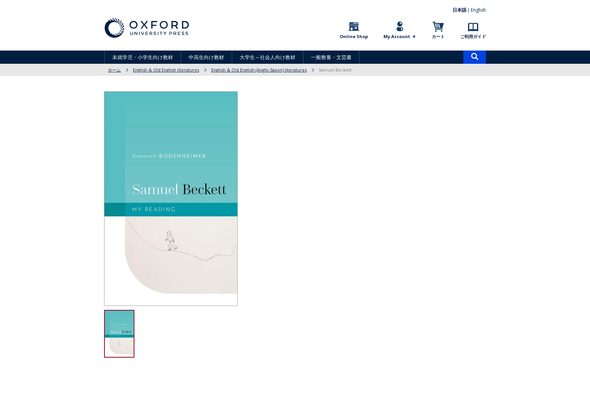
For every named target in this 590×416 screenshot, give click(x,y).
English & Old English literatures (166, 70)
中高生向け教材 (206, 57)
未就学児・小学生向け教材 (142, 57)
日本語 (459, 10)
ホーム (114, 70)
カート (438, 36)
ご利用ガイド (473, 36)
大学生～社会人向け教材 (267, 57)
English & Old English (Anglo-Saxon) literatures (259, 70)
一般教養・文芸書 (331, 57)
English (478, 10)
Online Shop (354, 36)
